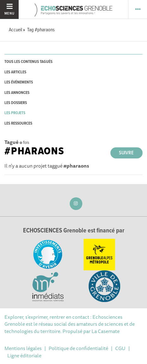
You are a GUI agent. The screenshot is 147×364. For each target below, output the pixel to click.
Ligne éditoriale (24, 355)
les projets (14, 113)
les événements (18, 82)
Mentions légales (23, 348)
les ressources (18, 123)
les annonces (16, 93)
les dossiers (15, 103)
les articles (15, 72)
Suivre (126, 153)
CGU (120, 348)
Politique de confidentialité (78, 348)
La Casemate (105, 331)
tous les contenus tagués (28, 62)
